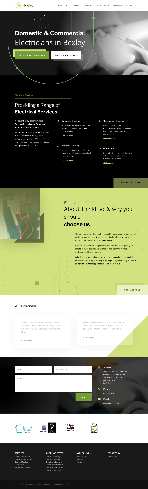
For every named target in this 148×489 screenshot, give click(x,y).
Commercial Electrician (23, 459)
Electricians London (53, 470)
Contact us (129, 5)
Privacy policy (82, 457)
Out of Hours (20, 465)
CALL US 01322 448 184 (32, 55)
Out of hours (117, 5)
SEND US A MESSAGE (65, 55)
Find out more (67, 136)
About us (80, 459)
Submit (83, 397)
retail (98, 240)
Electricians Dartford (54, 462)
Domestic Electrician (22, 457)
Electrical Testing (102, 5)
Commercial (88, 5)
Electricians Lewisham (54, 467)
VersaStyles (112, 457)
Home (60, 5)
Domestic (77, 5)
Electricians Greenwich (54, 465)
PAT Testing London (22, 467)
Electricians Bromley (53, 459)
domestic (108, 240)
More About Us (136, 290)
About (68, 5)
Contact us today (135, 183)
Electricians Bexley (53, 457)
